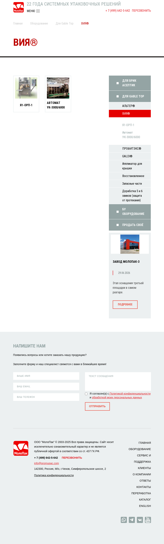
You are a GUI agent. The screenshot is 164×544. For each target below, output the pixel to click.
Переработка (141, 493)
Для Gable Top (64, 23)
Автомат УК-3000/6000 (56, 105)
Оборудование (39, 23)
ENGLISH (145, 505)
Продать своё (132, 225)
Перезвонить (141, 10)
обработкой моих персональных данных (117, 397)
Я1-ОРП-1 (26, 105)
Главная (18, 23)
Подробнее (125, 304)
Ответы (145, 480)
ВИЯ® (126, 113)
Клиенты (144, 468)
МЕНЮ (31, 11)
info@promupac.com (46, 463)
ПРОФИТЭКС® (131, 148)
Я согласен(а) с (99, 393)
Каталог (145, 499)
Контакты (143, 487)
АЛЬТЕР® (128, 106)
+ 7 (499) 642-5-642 (117, 10)
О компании (142, 474)
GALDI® (127, 156)
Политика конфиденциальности (54, 475)
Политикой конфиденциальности (130, 393)
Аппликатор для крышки (132, 166)
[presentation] (39, 409)
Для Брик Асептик (129, 83)
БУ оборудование (133, 211)
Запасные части (132, 183)
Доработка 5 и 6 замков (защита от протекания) (132, 195)
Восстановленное (133, 176)
